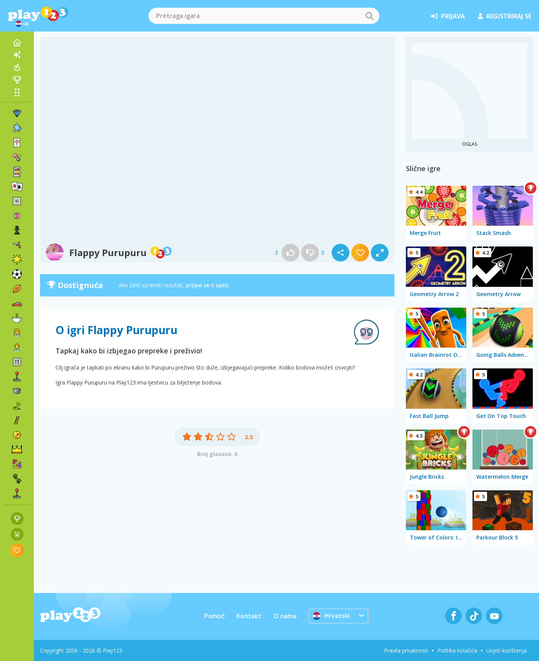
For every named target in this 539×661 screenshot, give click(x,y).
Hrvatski (331, 615)
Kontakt (249, 616)
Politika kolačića (457, 650)
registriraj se (504, 16)
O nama (285, 616)
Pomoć (214, 616)
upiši (222, 285)
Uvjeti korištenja (506, 650)
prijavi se (197, 285)
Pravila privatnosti (406, 650)
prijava (448, 16)
